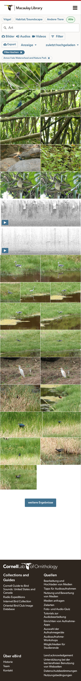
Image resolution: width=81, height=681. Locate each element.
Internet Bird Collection (17, 601)
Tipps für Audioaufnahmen (60, 588)
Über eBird (12, 656)
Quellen (50, 575)
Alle (70, 19)
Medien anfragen (54, 600)
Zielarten (49, 605)
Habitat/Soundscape (29, 19)
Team (6, 666)
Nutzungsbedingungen (58, 675)
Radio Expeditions (14, 597)
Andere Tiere (55, 19)
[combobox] (43, 28)
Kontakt (8, 670)
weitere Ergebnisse (40, 502)
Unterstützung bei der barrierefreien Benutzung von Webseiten (59, 663)
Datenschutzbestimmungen (60, 671)
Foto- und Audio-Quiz (57, 609)
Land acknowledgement (58, 655)
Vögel (7, 19)
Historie (8, 662)
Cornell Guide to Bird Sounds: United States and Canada (19, 589)
